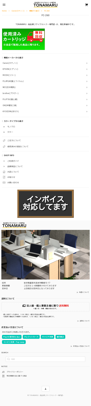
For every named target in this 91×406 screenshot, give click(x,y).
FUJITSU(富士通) (10, 99)
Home (4, 11)
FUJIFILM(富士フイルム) (13, 81)
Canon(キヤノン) (10, 63)
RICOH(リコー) (9, 75)
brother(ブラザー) (10, 93)
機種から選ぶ (34, 11)
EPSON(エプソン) (10, 69)
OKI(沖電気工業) (10, 105)
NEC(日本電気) (9, 87)
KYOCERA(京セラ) (11, 111)
